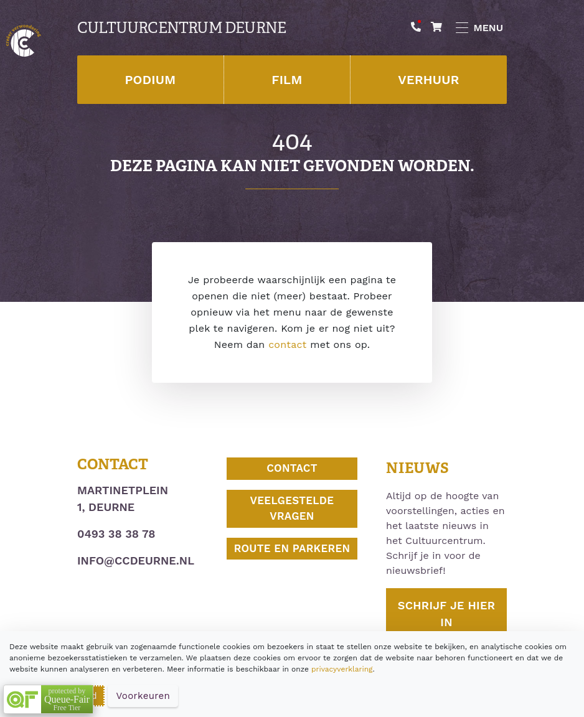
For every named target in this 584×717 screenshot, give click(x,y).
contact (287, 344)
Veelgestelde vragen (292, 508)
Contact (292, 468)
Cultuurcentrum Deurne (181, 28)
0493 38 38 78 (116, 533)
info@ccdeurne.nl (135, 560)
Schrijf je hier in (446, 614)
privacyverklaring (341, 669)
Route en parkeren (292, 548)
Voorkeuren (143, 695)
